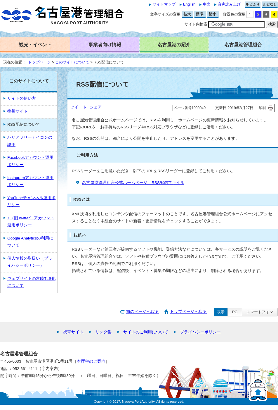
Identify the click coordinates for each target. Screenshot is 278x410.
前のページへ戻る (142, 311)
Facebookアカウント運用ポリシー (30, 161)
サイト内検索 (196, 24)
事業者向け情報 (104, 44)
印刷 (262, 108)
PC (234, 312)
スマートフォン (259, 312)
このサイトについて (72, 62)
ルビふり (253, 4)
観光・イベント (35, 44)
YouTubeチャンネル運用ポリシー (31, 201)
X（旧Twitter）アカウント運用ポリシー (30, 221)
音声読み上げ (229, 4)
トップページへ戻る (188, 311)
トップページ (39, 62)
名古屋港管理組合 (243, 44)
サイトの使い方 (21, 98)
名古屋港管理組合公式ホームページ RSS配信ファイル (133, 182)
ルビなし (270, 4)
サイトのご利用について (145, 332)
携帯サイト (17, 111)
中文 (207, 4)
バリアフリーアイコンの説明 (29, 141)
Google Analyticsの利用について (30, 241)
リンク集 (103, 332)
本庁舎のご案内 (91, 361)
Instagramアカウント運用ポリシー (30, 181)
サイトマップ (164, 4)
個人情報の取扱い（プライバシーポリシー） (29, 262)
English (189, 4)
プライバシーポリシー (200, 332)
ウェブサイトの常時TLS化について (31, 282)
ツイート (78, 107)
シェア (96, 107)
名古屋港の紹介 (174, 44)
